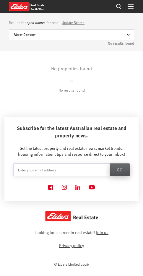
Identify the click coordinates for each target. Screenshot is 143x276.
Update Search (73, 22)
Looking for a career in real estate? (71, 232)
